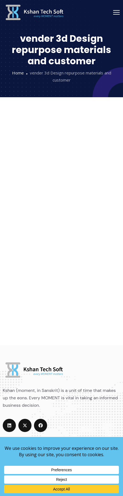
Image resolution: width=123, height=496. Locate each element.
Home (18, 73)
